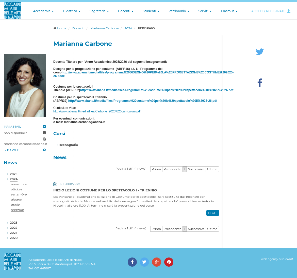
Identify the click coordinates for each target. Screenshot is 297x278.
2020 (14, 238)
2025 (13, 174)
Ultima (212, 169)
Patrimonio (179, 11)
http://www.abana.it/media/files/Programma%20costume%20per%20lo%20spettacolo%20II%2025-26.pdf (142, 101)
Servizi (205, 11)
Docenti (126, 11)
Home (61, 28)
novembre (19, 184)
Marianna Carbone (104, 28)
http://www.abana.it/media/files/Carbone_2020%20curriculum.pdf (97, 111)
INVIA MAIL (12, 126)
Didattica (71, 11)
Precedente (173, 169)
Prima (156, 169)
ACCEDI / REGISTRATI (267, 11)
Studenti (151, 11)
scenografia (68, 145)
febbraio (17, 209)
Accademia (43, 11)
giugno (16, 199)
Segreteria (99, 11)
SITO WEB (11, 150)
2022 (13, 228)
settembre (19, 194)
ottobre (16, 189)
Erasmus (229, 11)
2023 (13, 223)
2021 (13, 233)
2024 (128, 28)
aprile (15, 204)
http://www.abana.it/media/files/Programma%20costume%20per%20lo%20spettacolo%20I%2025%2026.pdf (156, 90)
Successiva (196, 169)
